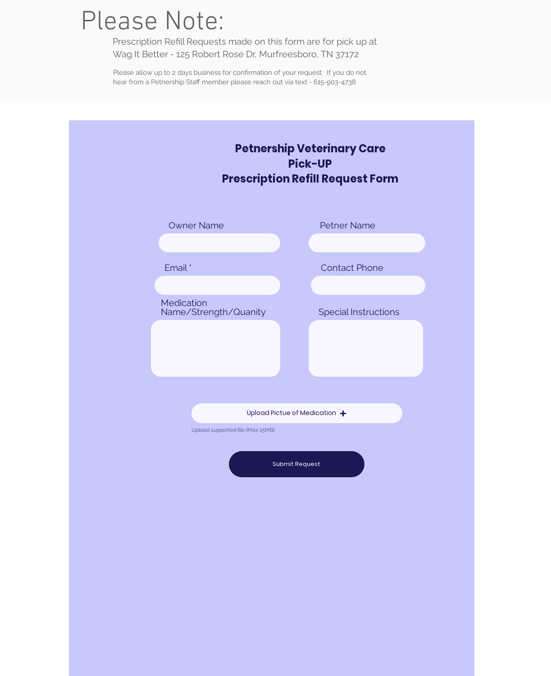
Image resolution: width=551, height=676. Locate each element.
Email (175, 267)
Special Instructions (359, 311)
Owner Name (196, 225)
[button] (296, 413)
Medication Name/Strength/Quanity (213, 307)
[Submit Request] (296, 464)
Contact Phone (352, 267)
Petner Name (347, 225)
